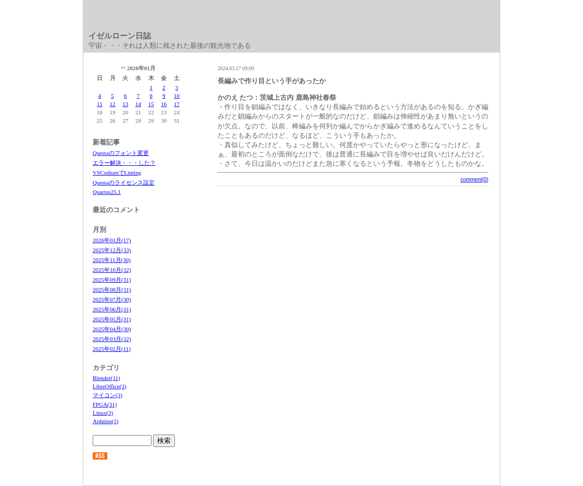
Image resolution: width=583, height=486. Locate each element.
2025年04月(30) (112, 329)
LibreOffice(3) (109, 386)
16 (164, 104)
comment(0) (474, 179)
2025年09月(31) (112, 280)
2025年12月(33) (112, 250)
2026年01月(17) (112, 240)
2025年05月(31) (112, 319)
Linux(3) (103, 413)
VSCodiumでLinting (117, 172)
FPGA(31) (105, 404)
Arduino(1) (106, 421)
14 (138, 104)
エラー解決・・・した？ (124, 163)
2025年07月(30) (112, 299)
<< (123, 67)
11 (100, 104)
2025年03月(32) (112, 339)
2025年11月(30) (112, 260)
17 (177, 104)
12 (113, 104)
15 (151, 104)
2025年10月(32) (112, 270)
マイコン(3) (107, 395)
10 (177, 96)
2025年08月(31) (112, 289)
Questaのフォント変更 (121, 153)
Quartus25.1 (107, 192)
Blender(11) (106, 378)
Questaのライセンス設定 (124, 182)
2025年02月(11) (112, 349)
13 (125, 104)
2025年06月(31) (112, 309)
